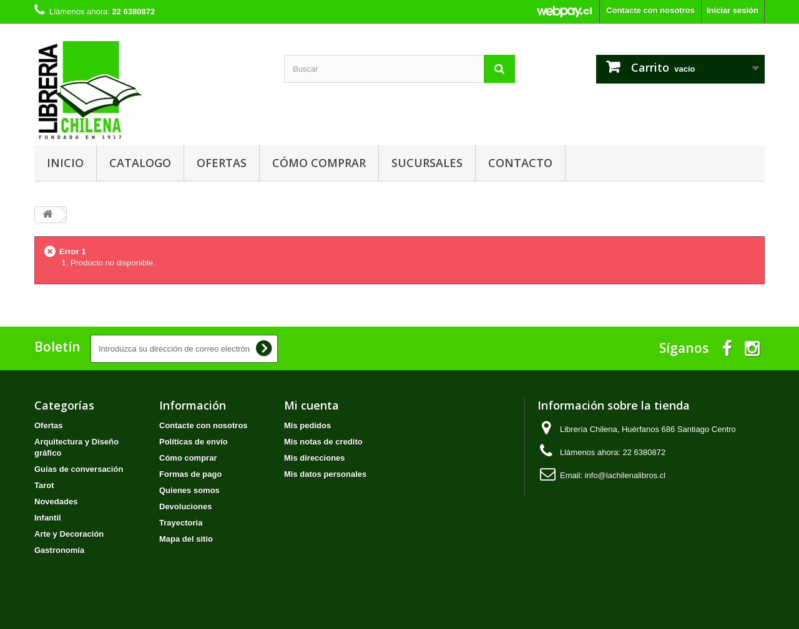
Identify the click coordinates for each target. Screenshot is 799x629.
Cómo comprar (319, 162)
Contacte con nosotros (650, 10)
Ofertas (222, 162)
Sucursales (427, 162)
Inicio (65, 162)
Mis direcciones (314, 458)
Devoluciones (185, 506)
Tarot (44, 485)
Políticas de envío (193, 441)
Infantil (47, 517)
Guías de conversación (78, 469)
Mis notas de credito (323, 441)
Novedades (55, 501)
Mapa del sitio (186, 539)
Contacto (520, 162)
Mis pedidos (307, 425)
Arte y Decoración (69, 534)
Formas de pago (190, 474)
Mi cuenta (311, 405)
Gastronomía (59, 550)
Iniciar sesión (732, 10)
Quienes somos (189, 490)
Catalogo (140, 162)
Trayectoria (180, 522)
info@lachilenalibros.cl (625, 475)
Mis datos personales (325, 474)
